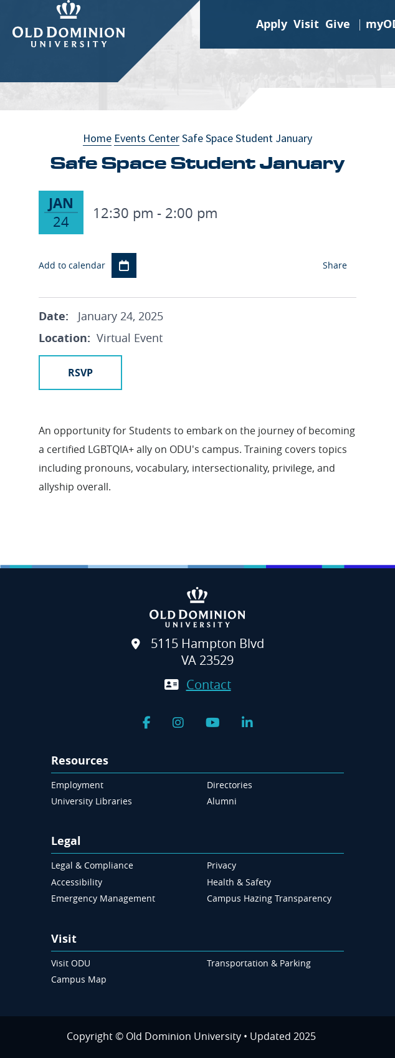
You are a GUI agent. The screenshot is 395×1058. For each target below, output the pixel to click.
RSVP (80, 372)
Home (97, 138)
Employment (77, 785)
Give (337, 24)
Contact (208, 684)
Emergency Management (103, 898)
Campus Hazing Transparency (269, 898)
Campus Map (79, 979)
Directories (229, 785)
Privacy (221, 865)
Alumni (222, 801)
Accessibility (76, 882)
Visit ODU (70, 963)
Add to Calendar (124, 265)
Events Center (146, 138)
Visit (306, 24)
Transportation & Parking (259, 963)
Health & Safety (239, 882)
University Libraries (91, 801)
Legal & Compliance (92, 865)
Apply (271, 24)
